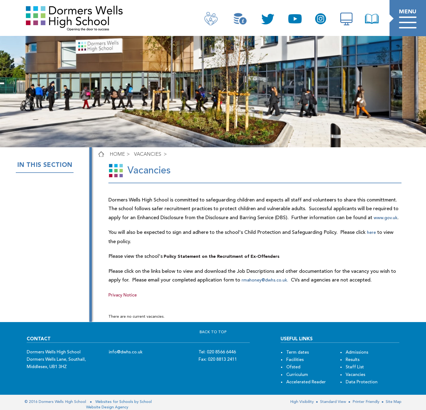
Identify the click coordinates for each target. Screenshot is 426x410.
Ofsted (293, 367)
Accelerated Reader (306, 382)
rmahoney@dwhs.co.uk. (265, 280)
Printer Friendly (365, 402)
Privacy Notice (122, 295)
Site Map (393, 402)
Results (353, 360)
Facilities (295, 360)
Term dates (297, 352)
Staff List (355, 367)
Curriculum (297, 375)
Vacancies (147, 154)
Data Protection (362, 382)
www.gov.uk (372, 218)
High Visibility (302, 402)
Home (117, 154)
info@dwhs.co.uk (125, 352)
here (371, 233)
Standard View (332, 402)
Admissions (357, 352)
